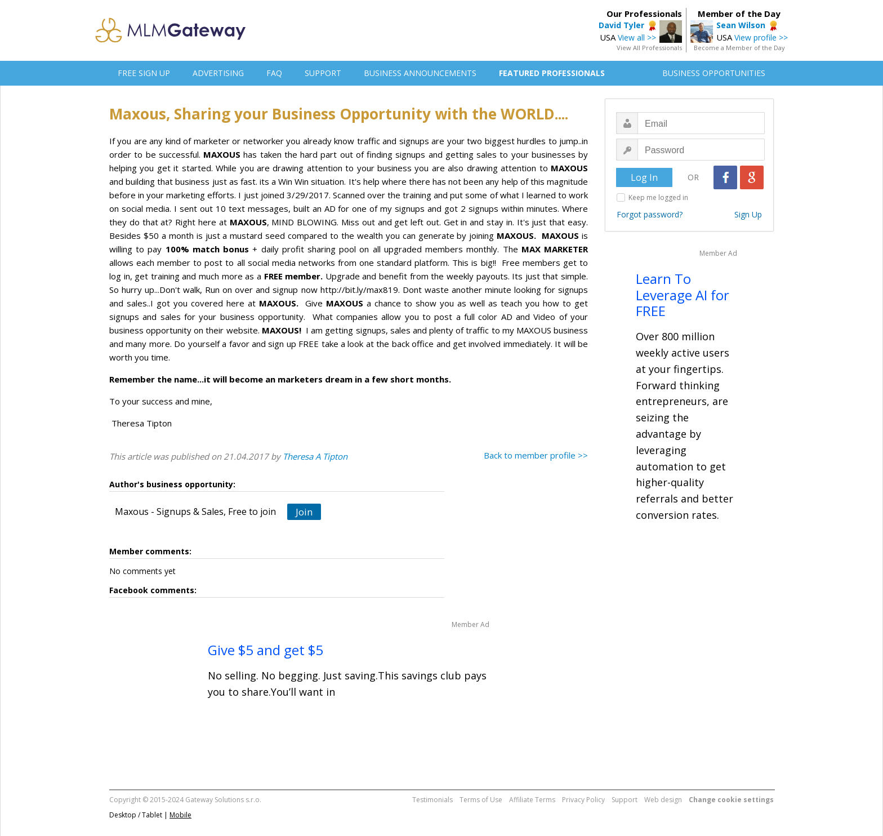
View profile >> (761, 37)
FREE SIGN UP (144, 73)
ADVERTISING (218, 73)
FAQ (274, 73)
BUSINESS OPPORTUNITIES (713, 73)
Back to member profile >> (536, 455)
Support (624, 799)
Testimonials (432, 799)
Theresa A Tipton (315, 456)
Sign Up (748, 214)
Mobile (180, 815)
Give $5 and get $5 (265, 650)
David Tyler (621, 25)
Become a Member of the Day (739, 47)
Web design (663, 799)
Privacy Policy (583, 799)
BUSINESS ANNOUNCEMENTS (420, 73)
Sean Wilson (740, 25)
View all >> (637, 37)
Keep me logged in (658, 197)
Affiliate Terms (532, 799)
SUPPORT (323, 73)
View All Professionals (649, 47)
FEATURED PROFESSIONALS (552, 73)
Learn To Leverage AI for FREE (682, 295)
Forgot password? (650, 214)
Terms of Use (481, 799)
